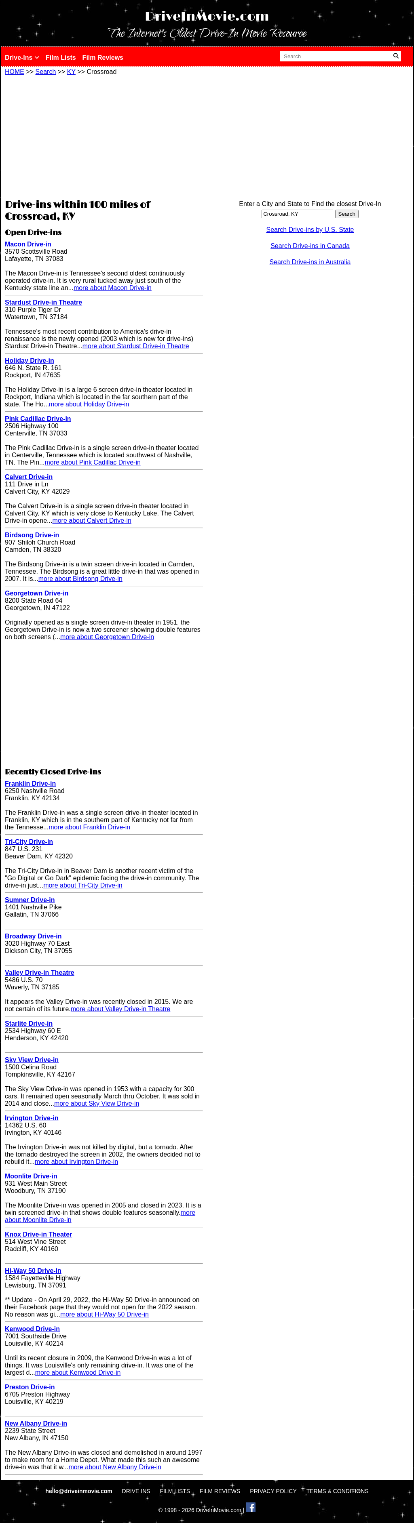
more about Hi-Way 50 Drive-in (104, 1314)
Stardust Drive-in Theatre (43, 302)
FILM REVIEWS (220, 1491)
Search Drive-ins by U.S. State (310, 229)
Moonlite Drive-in (31, 1176)
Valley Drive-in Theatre (39, 972)
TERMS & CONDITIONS (337, 1491)
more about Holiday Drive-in (89, 404)
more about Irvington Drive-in (76, 1161)
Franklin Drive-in (30, 783)
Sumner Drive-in (30, 899)
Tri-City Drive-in (29, 841)
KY (71, 71)
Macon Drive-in (28, 244)
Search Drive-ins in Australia (310, 262)
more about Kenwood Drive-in (78, 1372)
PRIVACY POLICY (273, 1491)
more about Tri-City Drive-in (83, 885)
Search (46, 71)
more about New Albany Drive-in (114, 1467)
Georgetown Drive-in (36, 593)
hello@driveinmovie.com (79, 1491)
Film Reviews (102, 57)
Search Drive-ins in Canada (310, 245)
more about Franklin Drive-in (89, 827)
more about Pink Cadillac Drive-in (92, 462)
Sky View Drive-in (32, 1059)
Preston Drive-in (30, 1387)
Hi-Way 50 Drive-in (33, 1270)
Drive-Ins (22, 57)
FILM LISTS (175, 1491)
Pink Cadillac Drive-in (38, 418)
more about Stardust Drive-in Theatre (135, 346)
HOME (14, 71)
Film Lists (61, 57)
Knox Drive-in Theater (38, 1234)
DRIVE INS (136, 1491)
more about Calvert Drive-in (91, 520)
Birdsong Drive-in (32, 535)
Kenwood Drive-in (32, 1328)
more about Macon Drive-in (113, 287)
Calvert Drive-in (29, 476)
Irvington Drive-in (31, 1118)
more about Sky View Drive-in (96, 1103)
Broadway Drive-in (33, 936)
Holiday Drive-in (29, 360)
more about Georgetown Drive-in (107, 636)
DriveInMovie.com (207, 17)
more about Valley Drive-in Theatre (121, 1009)
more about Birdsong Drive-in (80, 578)
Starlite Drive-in (29, 1023)
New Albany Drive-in (36, 1423)
